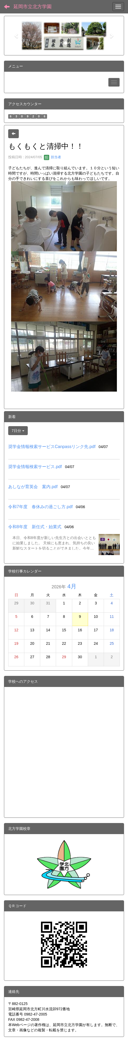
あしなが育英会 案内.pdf (33, 486)
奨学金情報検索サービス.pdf (35, 466)
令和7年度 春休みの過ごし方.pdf (40, 506)
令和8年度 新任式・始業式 (34, 527)
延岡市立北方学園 (32, 6)
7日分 (18, 431)
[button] (16, 35)
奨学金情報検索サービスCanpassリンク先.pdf (51, 446)
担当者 (52, 157)
